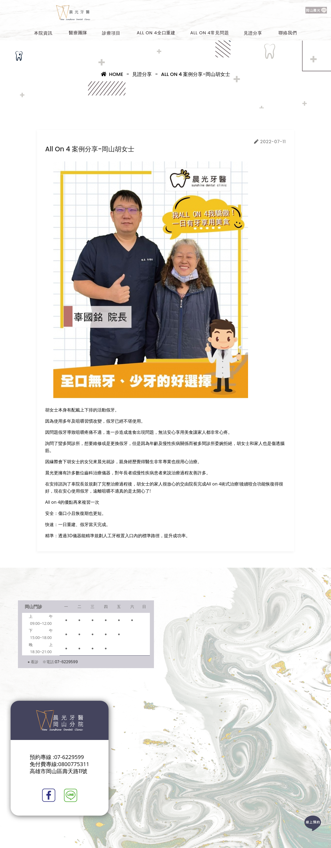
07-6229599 (66, 662)
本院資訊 (43, 33)
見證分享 (253, 33)
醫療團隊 (78, 33)
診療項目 (111, 33)
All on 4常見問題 (209, 33)
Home (112, 74)
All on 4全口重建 (156, 33)
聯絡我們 (288, 33)
